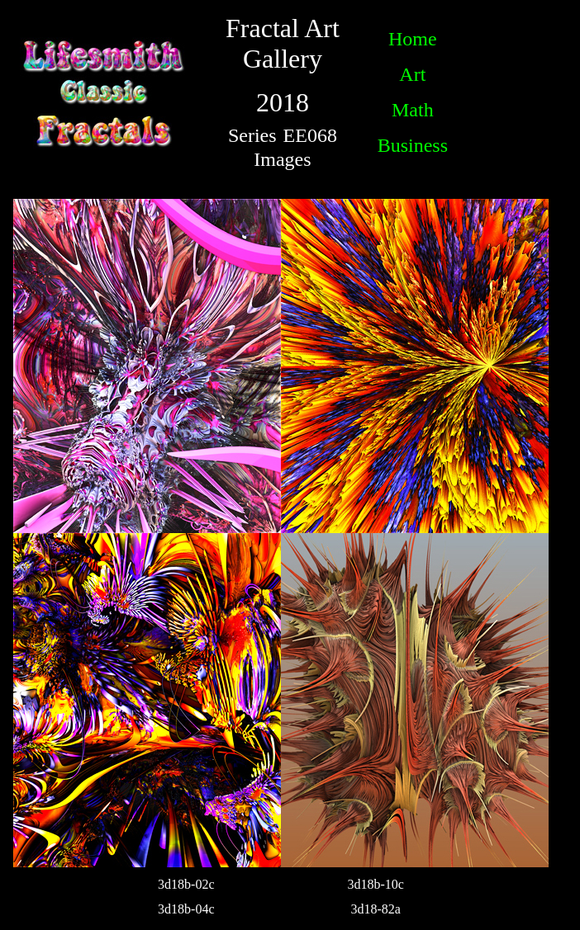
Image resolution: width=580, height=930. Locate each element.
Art (412, 74)
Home (412, 39)
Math (413, 109)
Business (413, 145)
